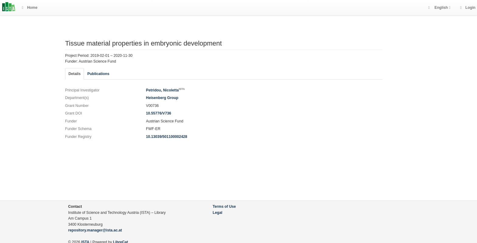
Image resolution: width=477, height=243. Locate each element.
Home (29, 7)
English (441, 7)
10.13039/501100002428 (166, 137)
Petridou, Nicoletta (165, 90)
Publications (98, 74)
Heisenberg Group (162, 98)
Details (74, 74)
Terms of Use (224, 206)
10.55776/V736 (158, 113)
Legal (217, 212)
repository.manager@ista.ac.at (95, 230)
